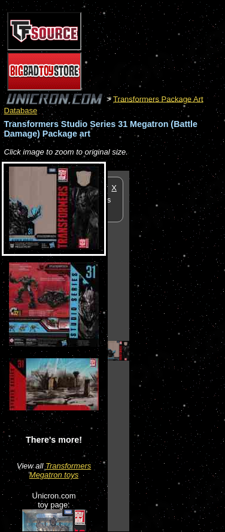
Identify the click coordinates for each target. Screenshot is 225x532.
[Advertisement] (177, 350)
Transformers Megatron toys (60, 470)
